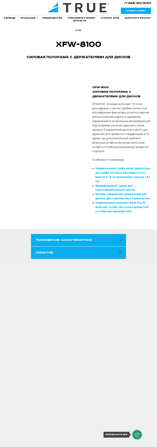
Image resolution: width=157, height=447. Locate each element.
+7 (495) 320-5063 (137, 3)
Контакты (79, 21)
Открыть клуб (110, 18)
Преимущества (52, 18)
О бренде (9, 18)
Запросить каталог (137, 18)
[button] (136, 11)
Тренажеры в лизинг (82, 18)
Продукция (28, 18)
